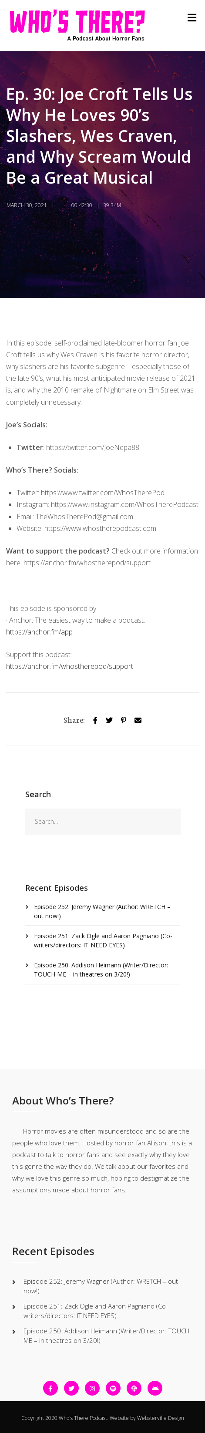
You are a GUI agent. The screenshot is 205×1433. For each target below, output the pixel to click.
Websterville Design (160, 1418)
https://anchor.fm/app (39, 632)
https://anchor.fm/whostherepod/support (69, 666)
